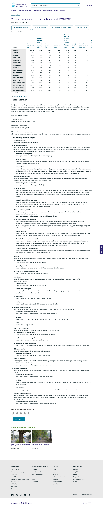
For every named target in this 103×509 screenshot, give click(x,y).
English (89, 5)
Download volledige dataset (61, 27)
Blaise (12, 489)
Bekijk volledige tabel (21, 27)
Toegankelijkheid (78, 476)
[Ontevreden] (17, 413)
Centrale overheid (36, 472)
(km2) (30, 45)
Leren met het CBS (57, 481)
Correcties (55, 484)
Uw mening (101, 249)
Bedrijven (34, 469)
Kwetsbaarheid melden (79, 479)
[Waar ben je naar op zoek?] (55, 5)
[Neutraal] (21, 413)
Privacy (34, 479)
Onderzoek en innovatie (59, 476)
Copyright (76, 472)
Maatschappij (47, 11)
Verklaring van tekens (20, 96)
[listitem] (12, 495)
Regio (56, 10)
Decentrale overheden (38, 474)
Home (13, 15)
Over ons (62, 10)
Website (75, 469)
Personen (34, 476)
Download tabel (40, 27)
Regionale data (15, 481)
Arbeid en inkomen (24, 11)
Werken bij (55, 479)
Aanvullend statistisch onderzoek (20, 479)
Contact (55, 469)
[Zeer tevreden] (28, 413)
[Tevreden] (25, 413)
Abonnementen (77, 484)
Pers (54, 472)
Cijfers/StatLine (15, 469)
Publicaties (14, 484)
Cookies (75, 474)
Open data (14, 474)
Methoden (14, 486)
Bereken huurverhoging (17, 472)
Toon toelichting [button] (82, 27)
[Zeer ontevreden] (13, 413)
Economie (37, 11)
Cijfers (13, 11)
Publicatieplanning (87, 494)
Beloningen (35, 481)
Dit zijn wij (55, 474)
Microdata (13, 476)
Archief (75, 481)
